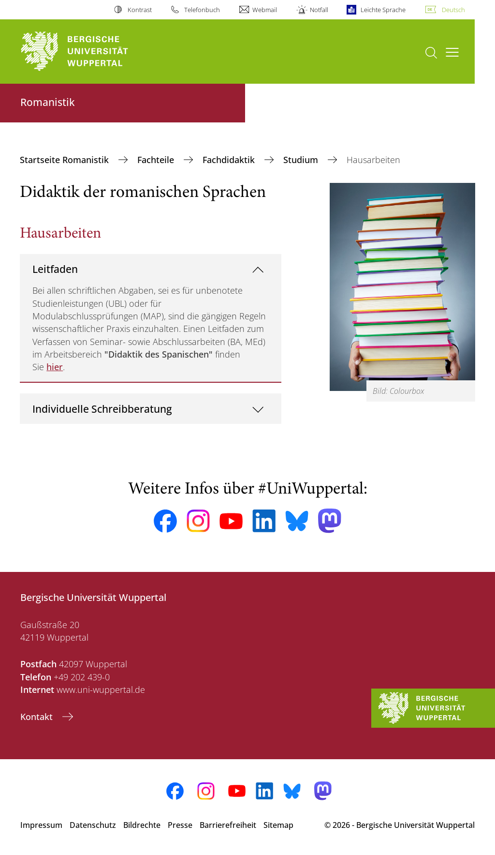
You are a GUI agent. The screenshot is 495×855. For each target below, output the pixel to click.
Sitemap (278, 825)
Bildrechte (141, 825)
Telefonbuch (202, 9)
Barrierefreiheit (228, 825)
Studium (301, 159)
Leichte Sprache (383, 9)
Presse (180, 825)
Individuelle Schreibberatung (102, 408)
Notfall (319, 9)
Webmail (264, 9)
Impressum (41, 825)
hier (54, 367)
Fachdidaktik (230, 159)
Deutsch (453, 9)
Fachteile (156, 159)
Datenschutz (93, 825)
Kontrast (140, 9)
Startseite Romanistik (65, 159)
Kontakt (37, 716)
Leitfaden (55, 268)
